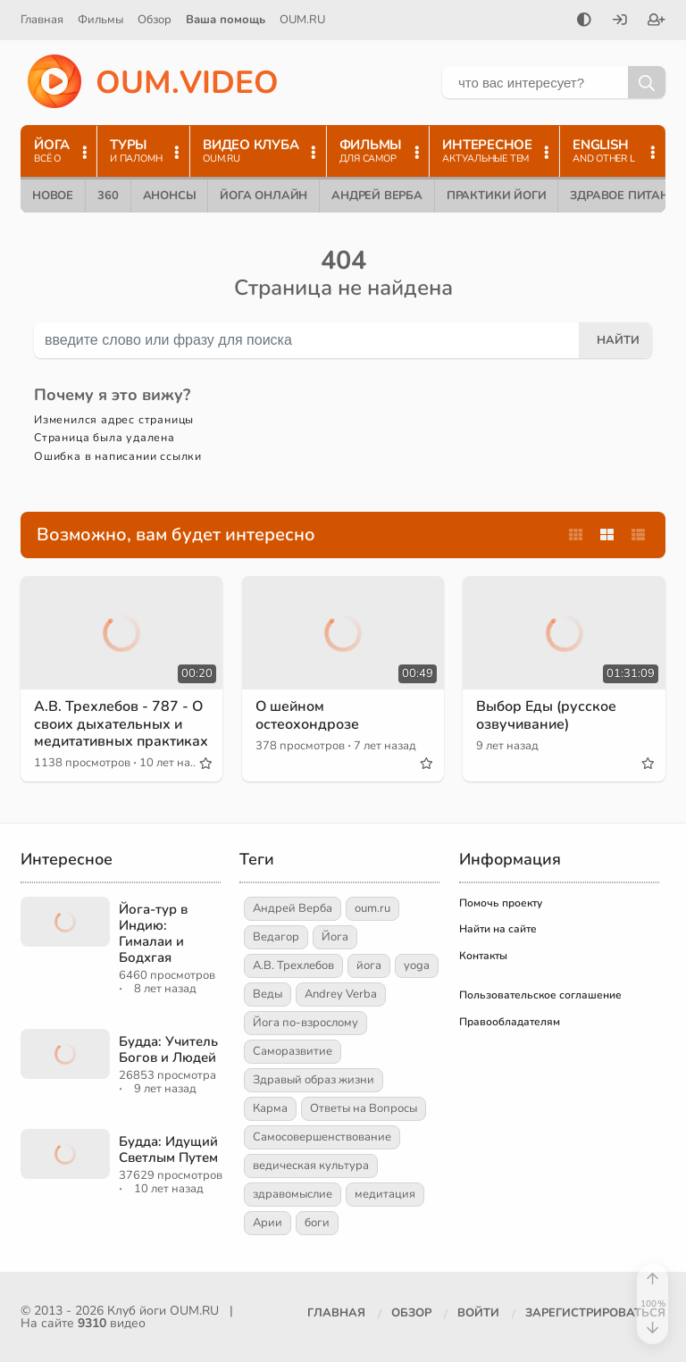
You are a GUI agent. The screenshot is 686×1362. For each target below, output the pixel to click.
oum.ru (372, 908)
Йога (335, 937)
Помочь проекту (500, 903)
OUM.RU (302, 20)
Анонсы (170, 196)
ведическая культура (311, 1165)
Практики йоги (496, 196)
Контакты (483, 955)
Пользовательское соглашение (540, 995)
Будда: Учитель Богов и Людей (168, 1049)
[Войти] (620, 21)
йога (368, 965)
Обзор (155, 20)
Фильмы (100, 20)
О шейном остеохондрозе (307, 715)
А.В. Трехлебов (293, 965)
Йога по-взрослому (305, 1023)
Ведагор (276, 937)
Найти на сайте (498, 929)
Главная (42, 20)
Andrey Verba (341, 994)
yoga (417, 965)
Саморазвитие (292, 1051)
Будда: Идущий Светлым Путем (168, 1149)
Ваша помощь (225, 20)
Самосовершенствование (322, 1137)
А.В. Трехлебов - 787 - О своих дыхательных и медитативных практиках (121, 723)
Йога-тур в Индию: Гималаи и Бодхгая (153, 933)
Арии (267, 1223)
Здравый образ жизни (313, 1080)
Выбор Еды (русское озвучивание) (546, 715)
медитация (385, 1194)
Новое (52, 196)
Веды (267, 994)
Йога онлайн (263, 196)
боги (317, 1223)
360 (107, 196)
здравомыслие (292, 1194)
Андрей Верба (376, 196)
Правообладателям (509, 1022)
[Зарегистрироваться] (656, 21)
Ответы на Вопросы (363, 1108)
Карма (270, 1108)
